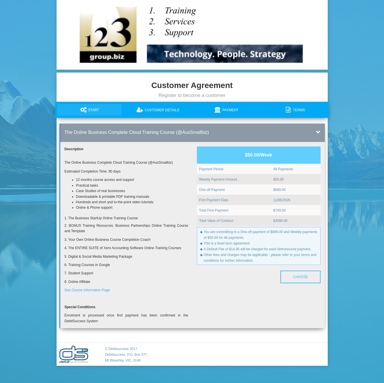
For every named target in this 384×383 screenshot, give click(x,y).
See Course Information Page (87, 290)
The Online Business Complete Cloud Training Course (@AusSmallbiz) (137, 132)
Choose (300, 277)
